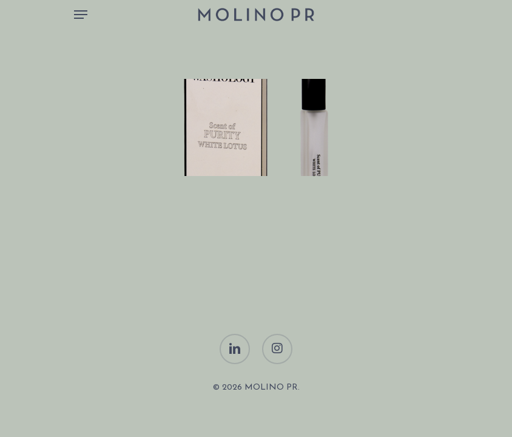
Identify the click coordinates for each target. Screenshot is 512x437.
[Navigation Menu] (80, 14)
